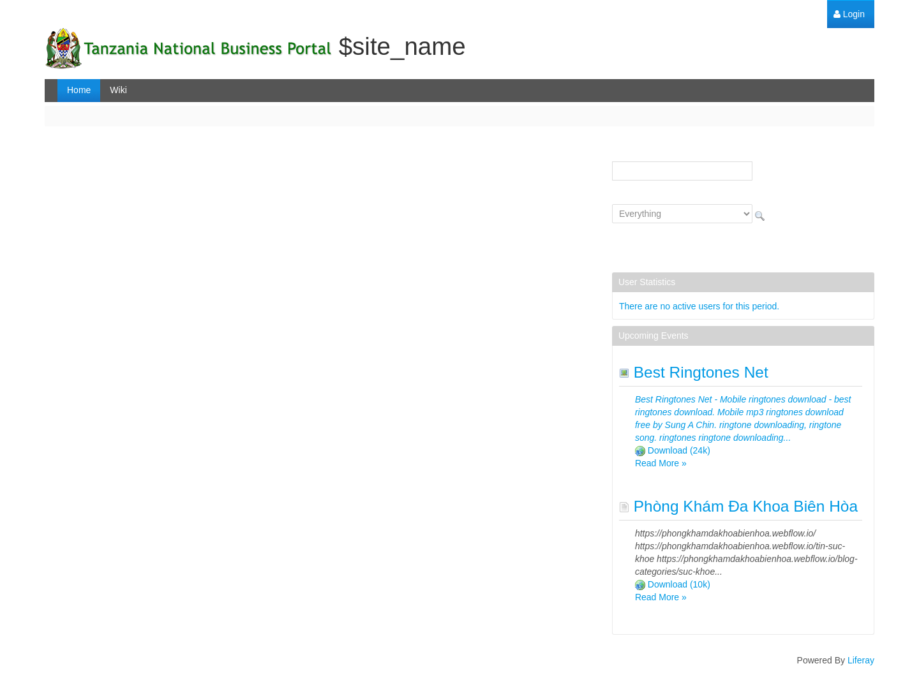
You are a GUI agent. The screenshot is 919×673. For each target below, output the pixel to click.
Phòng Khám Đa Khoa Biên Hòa (738, 506)
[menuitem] (849, 14)
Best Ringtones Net (693, 372)
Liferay (861, 660)
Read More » (661, 463)
